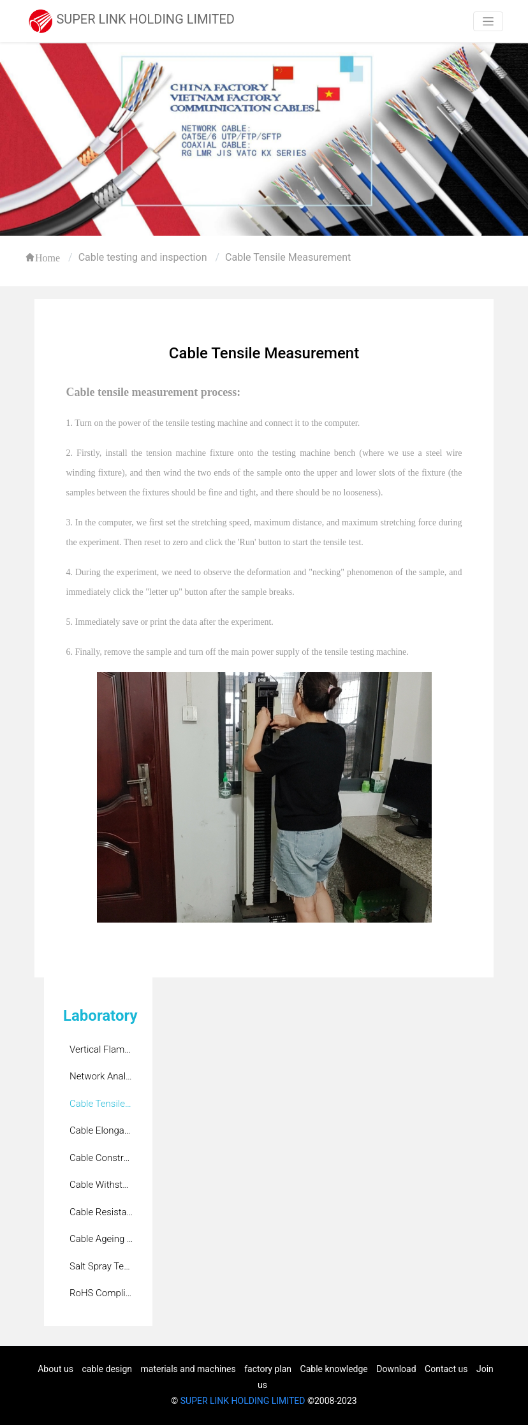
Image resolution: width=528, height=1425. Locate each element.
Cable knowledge (334, 1369)
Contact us (446, 1369)
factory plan (267, 1369)
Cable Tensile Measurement (288, 257)
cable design (107, 1369)
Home (47, 257)
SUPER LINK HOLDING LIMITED (242, 1401)
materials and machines (188, 1369)
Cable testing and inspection (142, 257)
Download (396, 1369)
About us (55, 1369)
